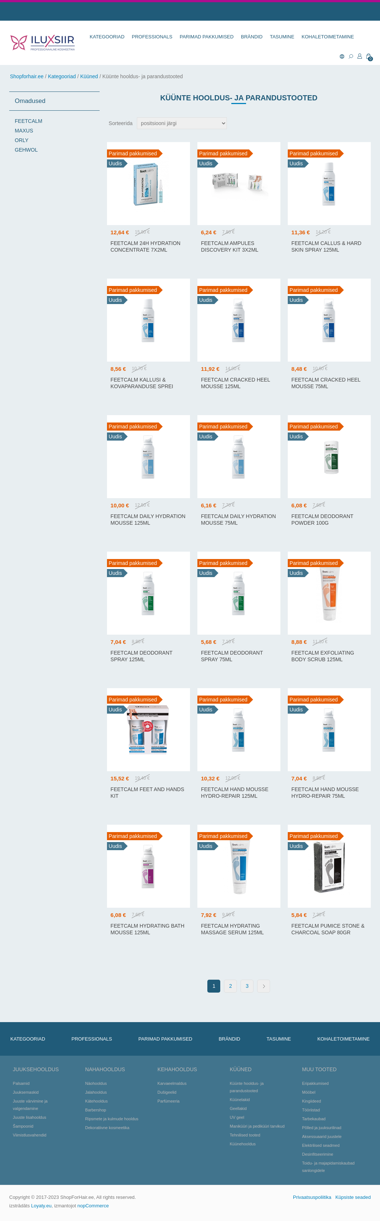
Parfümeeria (169, 1101)
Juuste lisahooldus (29, 1117)
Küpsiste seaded (353, 1197)
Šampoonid (23, 1126)
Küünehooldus (243, 1144)
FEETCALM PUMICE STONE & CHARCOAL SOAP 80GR (328, 929)
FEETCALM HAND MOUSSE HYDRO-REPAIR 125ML (235, 792)
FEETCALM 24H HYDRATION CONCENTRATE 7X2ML (146, 246)
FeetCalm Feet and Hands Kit (147, 792)
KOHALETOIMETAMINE (328, 36)
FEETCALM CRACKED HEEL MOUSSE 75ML (325, 383)
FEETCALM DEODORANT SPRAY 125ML (142, 656)
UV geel (237, 1117)
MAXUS (24, 131)
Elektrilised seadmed (321, 1145)
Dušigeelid (167, 1092)
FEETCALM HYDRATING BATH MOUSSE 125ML (147, 929)
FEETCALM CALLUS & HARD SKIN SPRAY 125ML (326, 246)
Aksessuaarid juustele (322, 1136)
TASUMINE (282, 36)
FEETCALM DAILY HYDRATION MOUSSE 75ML (238, 519)
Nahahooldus (105, 1069)
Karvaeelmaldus (172, 1083)
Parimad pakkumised (207, 36)
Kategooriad (62, 76)
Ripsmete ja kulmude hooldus (111, 1119)
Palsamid (21, 1083)
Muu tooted (319, 1069)
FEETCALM (28, 121)
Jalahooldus (96, 1092)
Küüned (89, 76)
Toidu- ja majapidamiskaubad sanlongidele (328, 1167)
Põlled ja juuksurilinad (321, 1127)
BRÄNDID (252, 36)
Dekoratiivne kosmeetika (107, 1127)
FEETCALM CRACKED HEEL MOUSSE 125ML (235, 383)
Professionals (152, 36)
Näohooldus (96, 1083)
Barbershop (95, 1110)
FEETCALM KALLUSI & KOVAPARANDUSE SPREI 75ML (142, 386)
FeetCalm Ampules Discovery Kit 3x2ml (230, 246)
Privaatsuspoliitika (312, 1197)
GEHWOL (26, 150)
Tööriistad (311, 1110)
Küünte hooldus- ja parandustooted (247, 1087)
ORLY (21, 140)
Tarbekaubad (314, 1119)
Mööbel (308, 1092)
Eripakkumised (315, 1083)
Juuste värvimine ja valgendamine (30, 1105)
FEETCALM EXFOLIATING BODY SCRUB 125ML (322, 656)
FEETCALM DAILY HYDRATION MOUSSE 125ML (148, 519)
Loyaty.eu (41, 1205)
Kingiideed (311, 1101)
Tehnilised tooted (245, 1135)
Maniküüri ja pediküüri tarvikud (257, 1126)
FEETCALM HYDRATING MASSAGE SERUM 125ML (232, 929)
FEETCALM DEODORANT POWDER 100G (322, 519)
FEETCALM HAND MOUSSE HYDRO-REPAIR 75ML (325, 792)
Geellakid (238, 1108)
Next (263, 986)
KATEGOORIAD (107, 36)
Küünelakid (240, 1099)
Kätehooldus (96, 1101)
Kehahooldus (177, 1069)
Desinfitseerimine (317, 1154)
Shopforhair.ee (27, 76)
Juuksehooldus (36, 1069)
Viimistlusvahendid (29, 1135)
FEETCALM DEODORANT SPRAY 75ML (232, 656)
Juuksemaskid (26, 1092)
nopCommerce (93, 1205)
